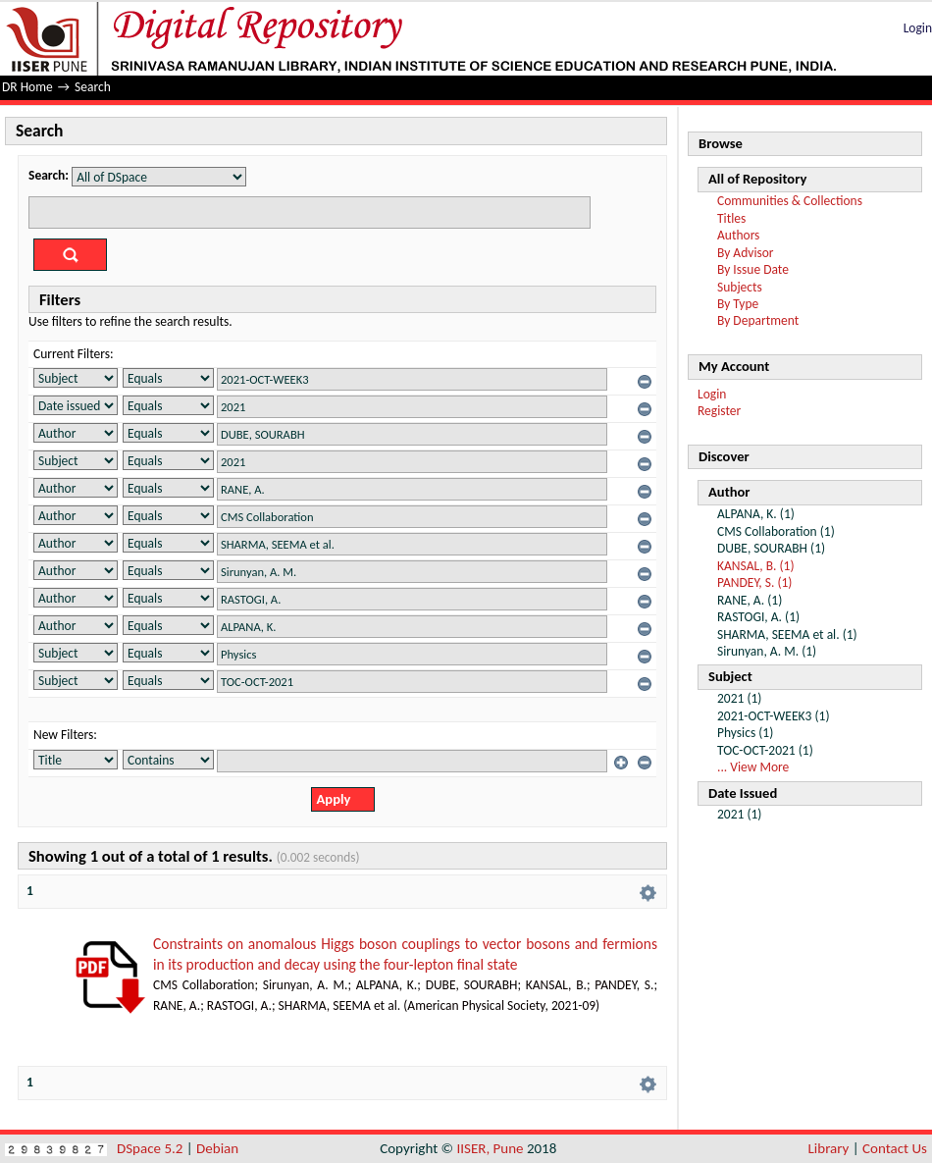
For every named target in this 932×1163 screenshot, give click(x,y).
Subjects (739, 287)
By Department (758, 320)
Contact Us (894, 1148)
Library (829, 1148)
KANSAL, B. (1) (756, 565)
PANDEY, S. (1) (754, 582)
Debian (217, 1148)
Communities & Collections (789, 200)
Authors (738, 235)
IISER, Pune (489, 1148)
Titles (731, 218)
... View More (753, 767)
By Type (737, 303)
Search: (48, 175)
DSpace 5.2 (151, 1148)
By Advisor (745, 252)
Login (918, 28)
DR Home (27, 87)
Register (719, 410)
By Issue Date (753, 269)
